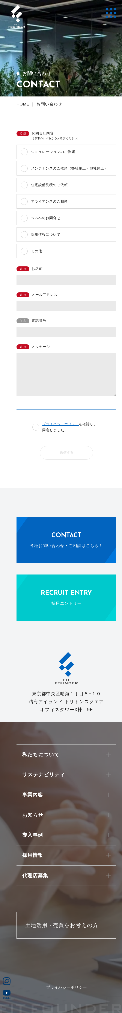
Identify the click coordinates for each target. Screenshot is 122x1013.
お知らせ (33, 815)
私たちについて (41, 754)
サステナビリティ (43, 774)
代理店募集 (35, 875)
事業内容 (32, 795)
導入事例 (32, 835)
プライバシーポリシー (60, 424)
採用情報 (32, 855)
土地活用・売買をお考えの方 (61, 925)
